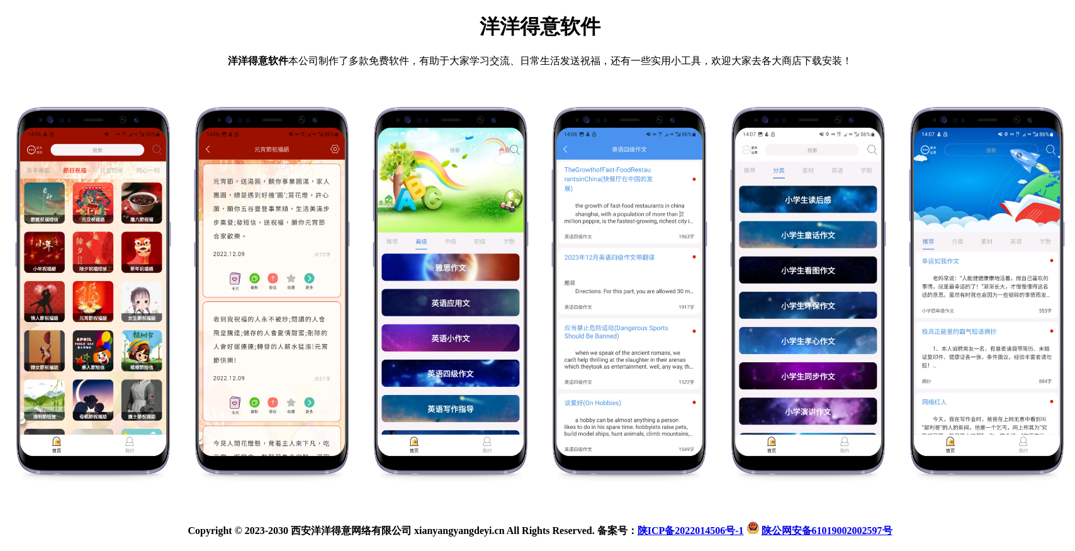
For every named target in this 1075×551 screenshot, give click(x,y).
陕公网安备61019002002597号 (827, 530)
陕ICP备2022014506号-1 (691, 530)
